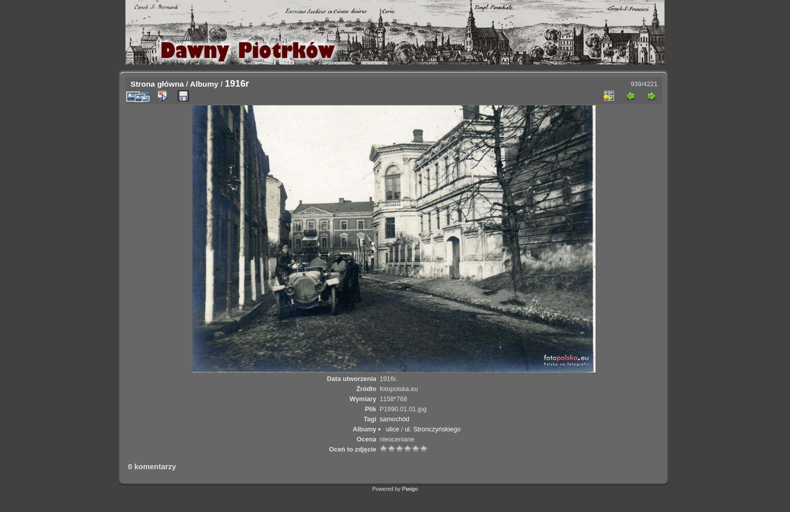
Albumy (204, 84)
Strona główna (157, 84)
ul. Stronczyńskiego (432, 429)
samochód (394, 419)
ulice (392, 429)
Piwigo (410, 489)
